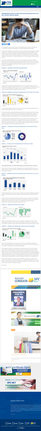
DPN (32, 1)
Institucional (35, 1)
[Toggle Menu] (37, 6)
